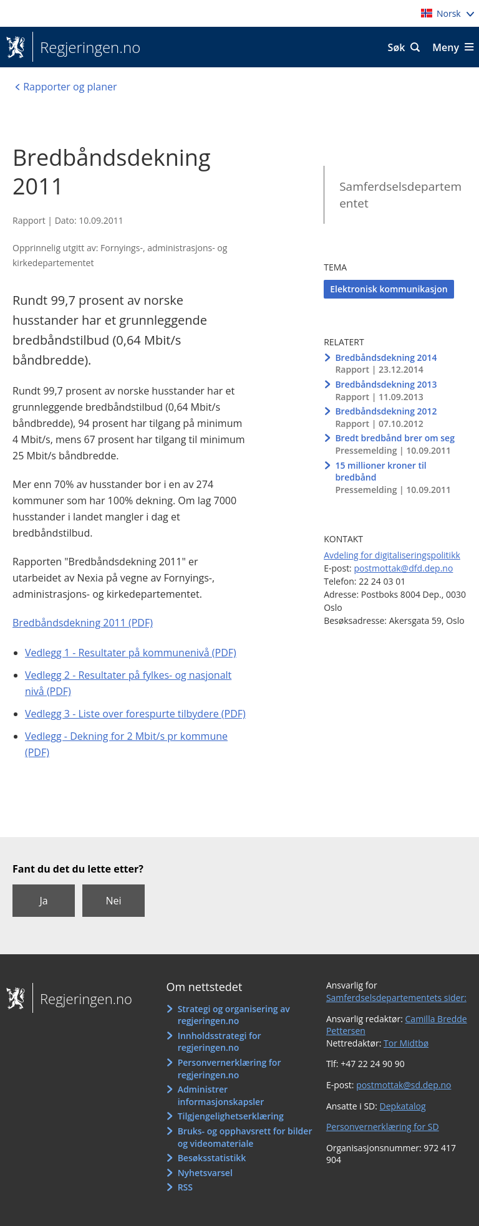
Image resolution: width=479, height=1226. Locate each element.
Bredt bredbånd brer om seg (395, 438)
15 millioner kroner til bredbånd (380, 471)
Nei (113, 901)
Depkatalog (403, 1106)
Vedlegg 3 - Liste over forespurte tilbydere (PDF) (135, 714)
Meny (445, 47)
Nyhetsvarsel (205, 1173)
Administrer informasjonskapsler (221, 1095)
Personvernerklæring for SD (382, 1127)
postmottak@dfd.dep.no (403, 568)
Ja (43, 901)
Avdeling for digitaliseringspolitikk (392, 555)
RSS (185, 1187)
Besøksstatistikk (212, 1158)
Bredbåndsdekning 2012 (386, 411)
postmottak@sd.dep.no (403, 1085)
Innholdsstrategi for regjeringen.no (219, 1042)
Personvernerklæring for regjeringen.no (229, 1068)
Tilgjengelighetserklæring (231, 1116)
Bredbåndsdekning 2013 (386, 384)
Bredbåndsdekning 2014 (386, 357)
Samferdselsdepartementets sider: (396, 997)
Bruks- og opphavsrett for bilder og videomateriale (245, 1137)
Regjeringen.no (86, 47)
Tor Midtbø (406, 1043)
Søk (396, 47)
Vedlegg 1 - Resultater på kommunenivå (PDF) (130, 652)
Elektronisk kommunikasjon (388, 289)
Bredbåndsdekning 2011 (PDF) (82, 623)
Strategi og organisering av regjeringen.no (234, 1015)
